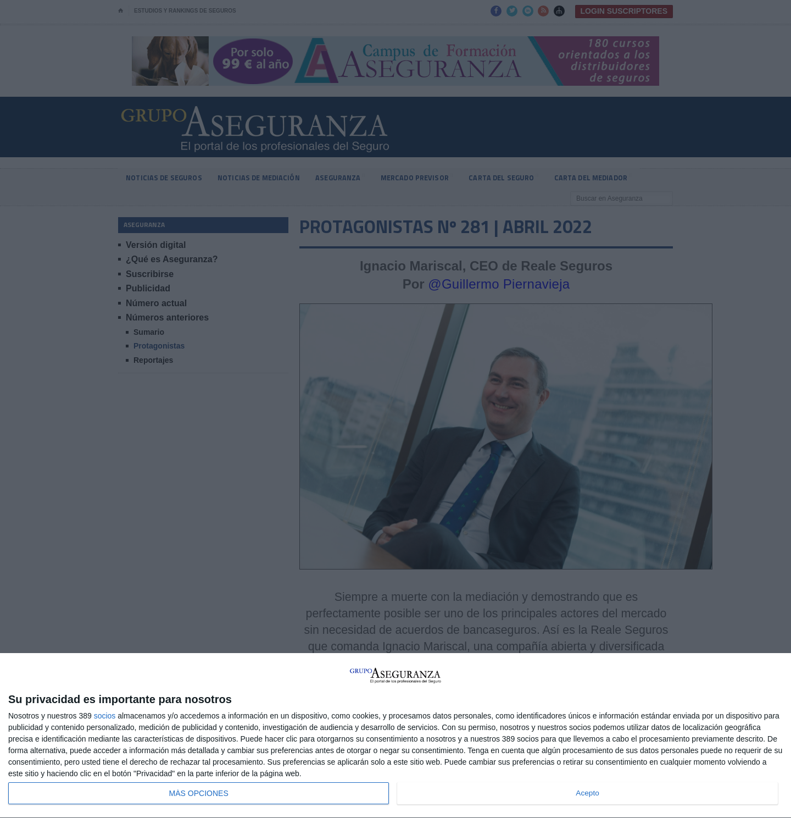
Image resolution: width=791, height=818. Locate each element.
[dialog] (395, 736)
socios (105, 716)
